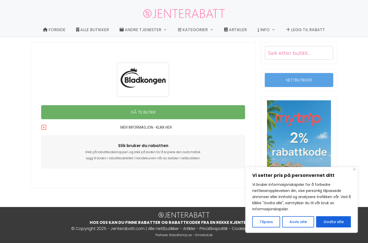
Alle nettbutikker (163, 229)
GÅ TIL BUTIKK (143, 112)
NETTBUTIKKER (299, 80)
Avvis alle (298, 221)
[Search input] (293, 52)
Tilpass (266, 221)
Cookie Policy (245, 229)
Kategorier (198, 29)
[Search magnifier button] (326, 52)
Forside (54, 30)
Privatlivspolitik (214, 229)
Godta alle (334, 221)
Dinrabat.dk (204, 235)
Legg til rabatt (305, 30)
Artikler (235, 30)
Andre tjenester (146, 29)
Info (269, 29)
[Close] (354, 169)
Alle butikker (92, 30)
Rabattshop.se (180, 235)
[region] (301, 200)
